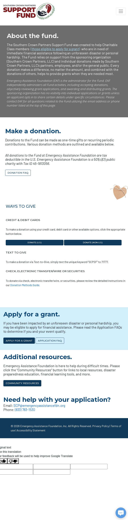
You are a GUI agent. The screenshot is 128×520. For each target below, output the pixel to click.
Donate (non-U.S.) (93, 242)
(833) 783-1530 (25, 410)
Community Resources (22, 383)
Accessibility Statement (31, 430)
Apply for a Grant (19, 340)
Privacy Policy (100, 426)
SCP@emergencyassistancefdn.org (39, 405)
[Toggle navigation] (121, 11)
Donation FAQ (18, 172)
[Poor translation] (13, 461)
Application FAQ (50, 340)
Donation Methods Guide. (25, 285)
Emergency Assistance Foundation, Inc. (43, 426)
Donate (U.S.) (35, 242)
